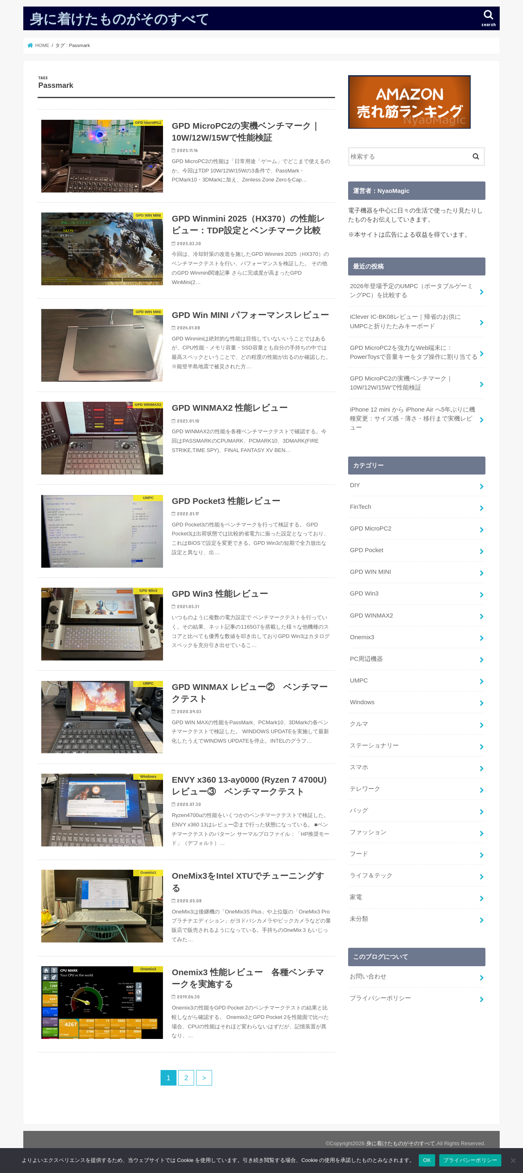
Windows (362, 701)
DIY (355, 484)
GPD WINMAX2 (371, 614)
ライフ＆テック (371, 874)
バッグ (359, 809)
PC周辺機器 (366, 657)
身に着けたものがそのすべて (120, 19)
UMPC (359, 679)
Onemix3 (362, 636)
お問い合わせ (368, 974)
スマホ (359, 765)
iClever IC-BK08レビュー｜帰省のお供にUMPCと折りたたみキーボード (405, 321)
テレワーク (365, 787)
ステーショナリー (374, 744)
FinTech (360, 506)
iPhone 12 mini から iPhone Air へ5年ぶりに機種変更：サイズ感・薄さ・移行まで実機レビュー (412, 417)
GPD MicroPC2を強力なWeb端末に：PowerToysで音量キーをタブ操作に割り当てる (414, 352)
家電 (356, 895)
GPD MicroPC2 (370, 528)
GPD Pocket (366, 549)
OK (427, 1160)
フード (359, 852)
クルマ (359, 722)
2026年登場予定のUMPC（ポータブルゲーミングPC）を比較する (411, 290)
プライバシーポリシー (380, 996)
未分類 (359, 917)
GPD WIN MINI (370, 571)
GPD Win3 (364, 592)
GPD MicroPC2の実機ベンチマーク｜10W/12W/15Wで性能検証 (401, 382)
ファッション (368, 830)
